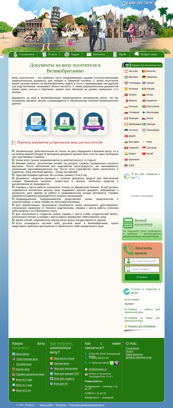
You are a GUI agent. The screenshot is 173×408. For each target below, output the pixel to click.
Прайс (123, 54)
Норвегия (151, 100)
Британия (134, 159)
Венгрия (133, 77)
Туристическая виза (27, 359)
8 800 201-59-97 (140, 3)
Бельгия (150, 71)
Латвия (133, 94)
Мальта (133, 100)
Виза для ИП (61, 383)
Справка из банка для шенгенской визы (142, 319)
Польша (133, 106)
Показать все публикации (142, 326)
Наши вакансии (134, 354)
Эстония (133, 130)
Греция (150, 82)
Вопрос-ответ (149, 54)
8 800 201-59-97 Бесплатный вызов (104, 355)
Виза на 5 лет (23, 390)
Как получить (61, 343)
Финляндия (152, 112)
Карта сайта (46, 405)
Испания (133, 88)
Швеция (150, 124)
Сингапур (151, 147)
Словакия (134, 112)
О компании (27, 54)
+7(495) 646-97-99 (98, 358)
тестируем (133, 299)
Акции (75, 54)
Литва (149, 94)
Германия (151, 77)
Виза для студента (64, 378)
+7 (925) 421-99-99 (99, 363)
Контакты (99, 54)
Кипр (149, 141)
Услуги (52, 54)
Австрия (133, 71)
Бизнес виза (22, 369)
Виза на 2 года (24, 379)
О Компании (132, 348)
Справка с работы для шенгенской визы (142, 311)
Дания (132, 136)
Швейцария (135, 124)
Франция (133, 118)
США (131, 165)
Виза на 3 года (24, 385)
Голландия (135, 82)
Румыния (134, 147)
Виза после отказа (64, 358)
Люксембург (153, 130)
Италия (150, 88)
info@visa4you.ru (98, 369)
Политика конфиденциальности (86, 405)
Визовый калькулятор (143, 222)
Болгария (134, 141)
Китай (149, 153)
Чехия (149, 118)
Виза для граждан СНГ (66, 373)
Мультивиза (22, 354)
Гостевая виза (23, 364)
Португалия (152, 106)
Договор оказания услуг (139, 357)
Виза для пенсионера (66, 368)
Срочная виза (61, 363)
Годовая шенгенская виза (30, 374)
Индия (132, 153)
